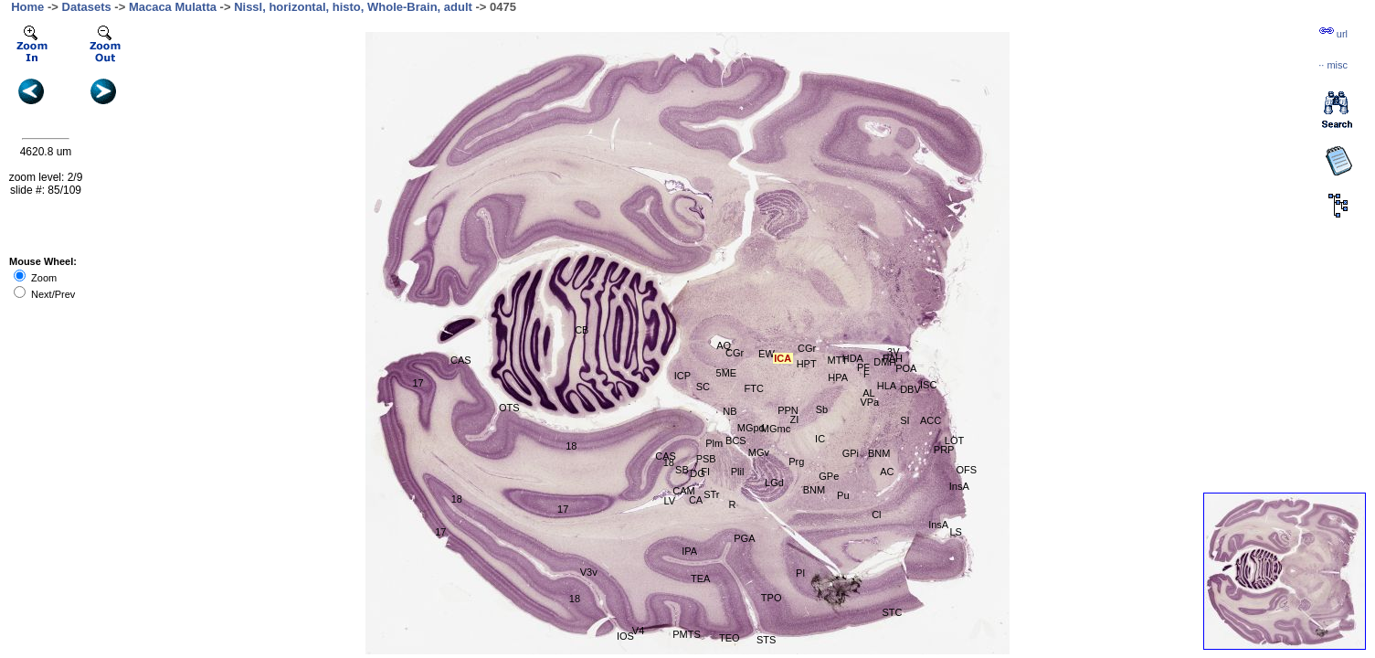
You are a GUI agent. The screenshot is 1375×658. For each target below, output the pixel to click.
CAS (460, 360)
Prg (796, 461)
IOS (625, 636)
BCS (735, 440)
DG (697, 473)
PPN (788, 410)
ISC (928, 384)
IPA (689, 551)
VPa (869, 402)
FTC (754, 388)
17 (562, 509)
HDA (852, 358)
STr (711, 494)
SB (682, 469)
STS (766, 639)
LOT (954, 440)
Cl (876, 514)
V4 (638, 630)
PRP (944, 449)
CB (581, 329)
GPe (829, 476)
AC (887, 471)
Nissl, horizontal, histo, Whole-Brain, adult (353, 7)
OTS (509, 407)
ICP (682, 375)
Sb (822, 409)
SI (904, 420)
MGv (758, 452)
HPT (807, 363)
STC (892, 612)
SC (703, 386)
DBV (910, 389)
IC (820, 438)
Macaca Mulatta (173, 7)
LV (669, 500)
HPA (838, 377)
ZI (794, 419)
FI (705, 471)
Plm (714, 443)
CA (696, 499)
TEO (729, 637)
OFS (966, 469)
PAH (893, 358)
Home (27, 7)
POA (905, 368)
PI (800, 573)
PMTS (686, 634)
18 (571, 445)
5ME (726, 372)
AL (868, 392)
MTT (837, 360)
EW (766, 353)
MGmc (775, 428)
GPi (850, 453)
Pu (843, 495)
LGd (774, 482)
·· (1333, 64)
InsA (959, 486)
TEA (700, 578)
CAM (683, 490)
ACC (930, 420)
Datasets (86, 7)
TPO (771, 597)
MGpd (751, 427)
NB (729, 411)
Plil (738, 471)
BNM (814, 489)
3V (893, 351)
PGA (744, 538)
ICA (782, 358)
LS (955, 531)
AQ (723, 345)
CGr (734, 352)
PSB (706, 458)
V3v (589, 572)
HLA (886, 385)
